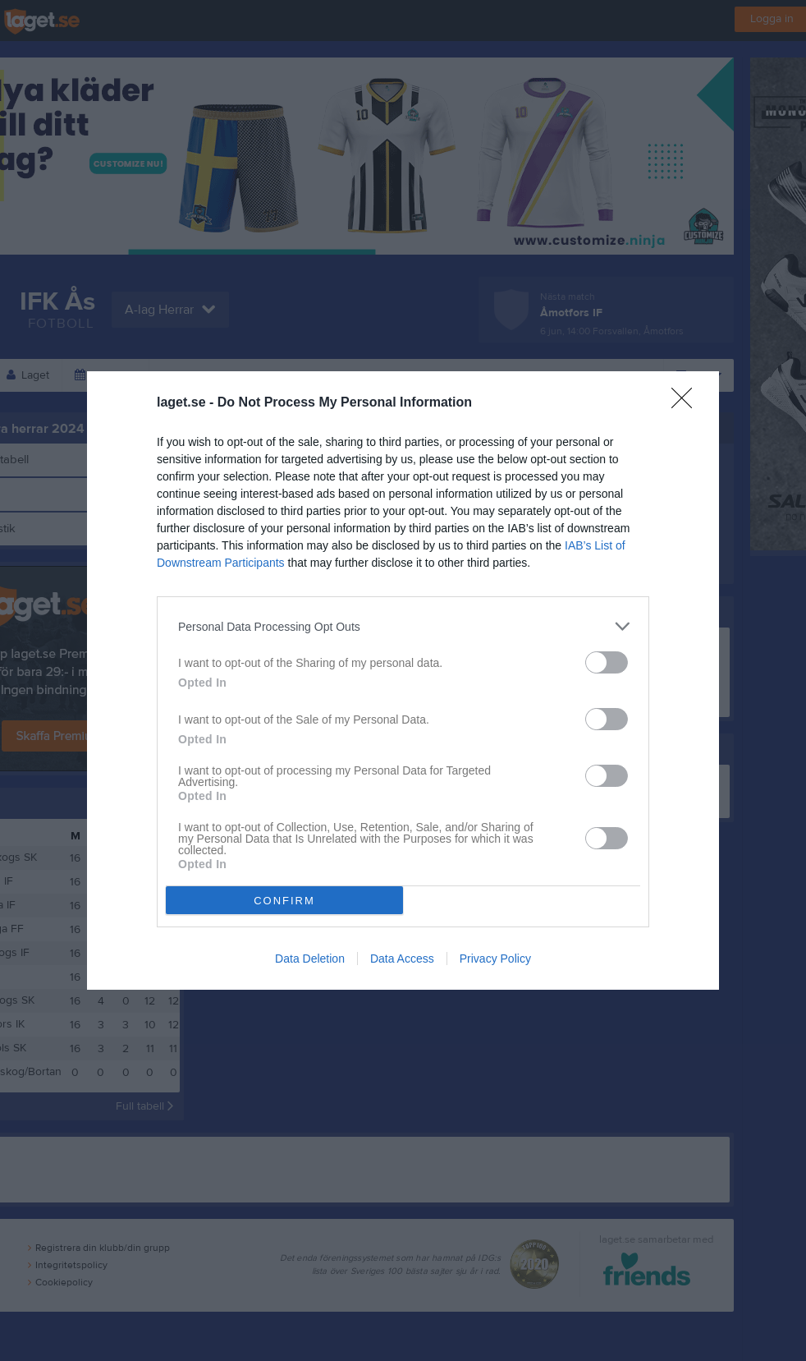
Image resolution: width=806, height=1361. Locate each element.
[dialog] (403, 680)
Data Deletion (310, 958)
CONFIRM (284, 900)
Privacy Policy (495, 958)
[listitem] (403, 626)
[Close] (687, 403)
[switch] (606, 662)
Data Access (402, 958)
